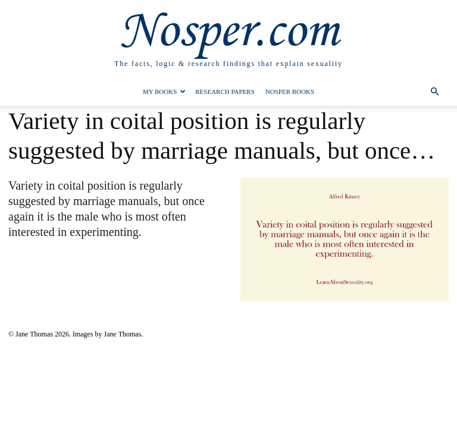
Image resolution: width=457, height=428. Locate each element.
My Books (164, 91)
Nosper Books (289, 91)
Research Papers (225, 91)
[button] (434, 91)
